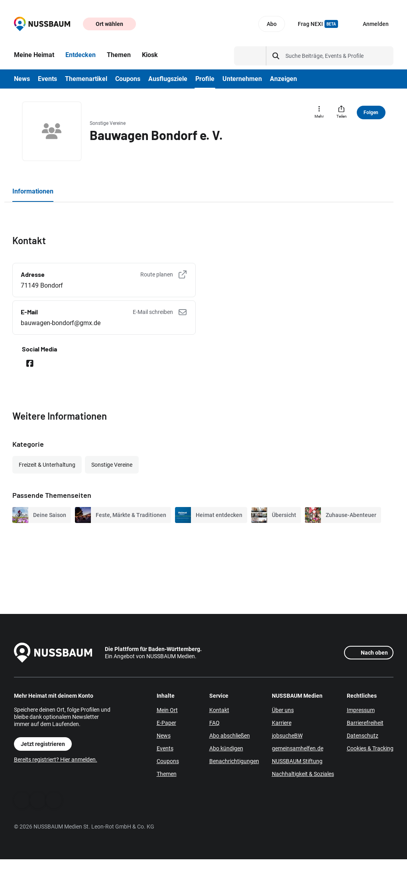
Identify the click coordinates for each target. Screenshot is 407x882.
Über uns (283, 710)
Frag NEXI (318, 24)
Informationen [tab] (32, 191)
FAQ (214, 723)
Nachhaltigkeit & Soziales (303, 774)
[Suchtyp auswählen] (250, 55)
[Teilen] (341, 112)
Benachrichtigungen (234, 761)
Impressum (361, 710)
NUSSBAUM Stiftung (297, 761)
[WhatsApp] (38, 800)
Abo (272, 24)
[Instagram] (54, 800)
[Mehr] (319, 112)
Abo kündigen (226, 748)
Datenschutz (362, 735)
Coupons (168, 761)
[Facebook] (22, 800)
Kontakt (219, 710)
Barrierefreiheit (365, 723)
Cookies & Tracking (370, 748)
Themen (167, 774)
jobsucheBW (287, 735)
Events (165, 748)
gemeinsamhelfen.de (297, 748)
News (164, 735)
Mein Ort (167, 710)
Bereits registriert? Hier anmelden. (55, 759)
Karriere (281, 723)
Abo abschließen (229, 735)
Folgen (371, 112)
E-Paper (166, 723)
